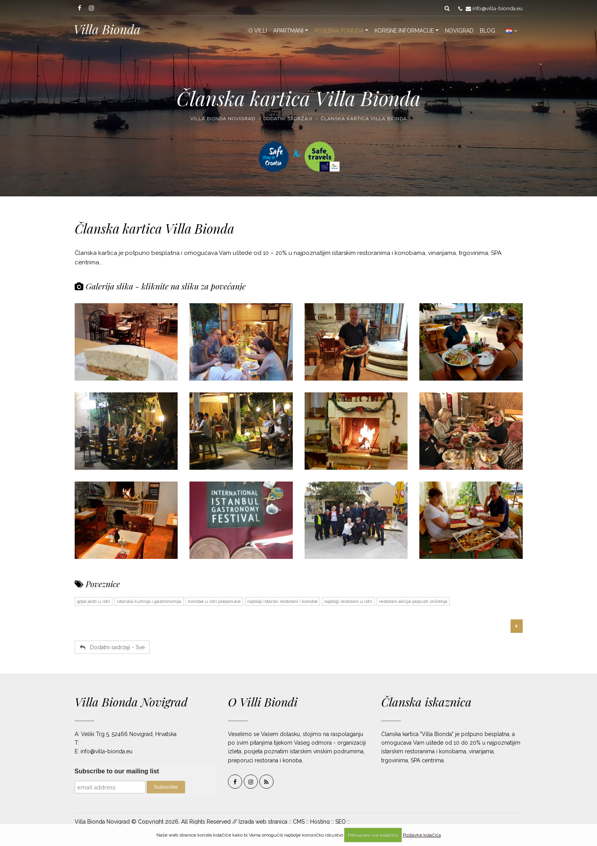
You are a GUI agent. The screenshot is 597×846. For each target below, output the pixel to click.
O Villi (257, 30)
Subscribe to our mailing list (117, 771)
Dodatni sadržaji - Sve (112, 647)
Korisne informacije (404, 30)
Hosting (320, 822)
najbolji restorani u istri (348, 601)
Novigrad (459, 30)
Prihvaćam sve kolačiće (373, 835)
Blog (487, 30)
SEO (340, 822)
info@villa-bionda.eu (497, 8)
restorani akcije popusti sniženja (413, 601)
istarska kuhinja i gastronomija (149, 601)
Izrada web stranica (263, 822)
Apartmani (288, 30)
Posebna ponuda (339, 30)
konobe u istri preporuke (214, 601)
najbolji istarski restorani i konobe (282, 601)
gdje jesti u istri (93, 601)
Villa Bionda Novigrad (222, 118)
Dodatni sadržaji (287, 118)
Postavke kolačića (422, 835)
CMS (299, 822)
